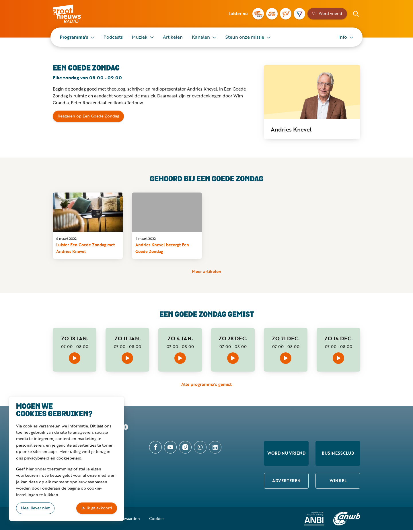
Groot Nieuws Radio (73, 14)
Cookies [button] (156, 518)
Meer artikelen (206, 271)
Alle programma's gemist (206, 384)
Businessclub (338, 453)
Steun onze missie (244, 37)
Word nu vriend (286, 453)
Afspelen (74, 358)
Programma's (74, 37)
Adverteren (286, 481)
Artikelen (173, 37)
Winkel (338, 481)
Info (342, 37)
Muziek (139, 37)
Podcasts (113, 37)
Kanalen (201, 37)
